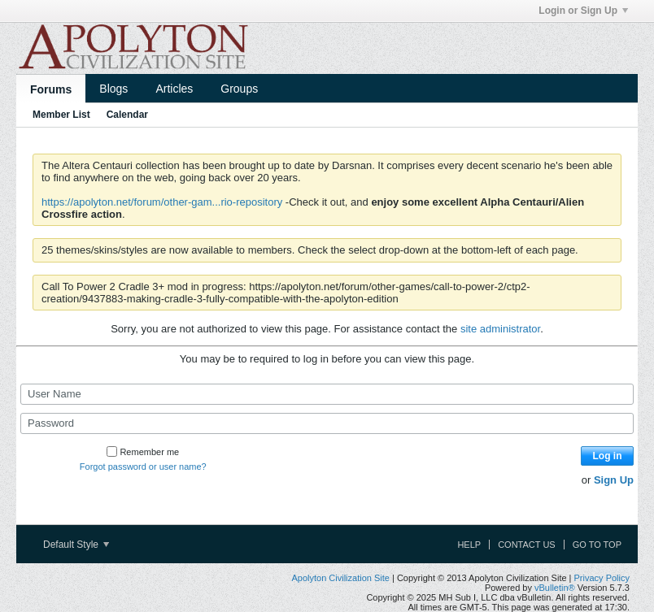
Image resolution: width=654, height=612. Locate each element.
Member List (61, 114)
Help (469, 544)
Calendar (127, 114)
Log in (607, 456)
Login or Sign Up (583, 10)
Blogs (113, 88)
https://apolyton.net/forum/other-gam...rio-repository (161, 202)
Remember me (143, 452)
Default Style (76, 544)
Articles (174, 88)
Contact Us (527, 544)
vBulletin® (554, 587)
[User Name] (327, 394)
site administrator (500, 329)
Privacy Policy (602, 578)
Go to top (597, 544)
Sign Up (614, 480)
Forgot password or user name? (143, 466)
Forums (51, 89)
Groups (239, 88)
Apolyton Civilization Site (340, 578)
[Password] (327, 423)
